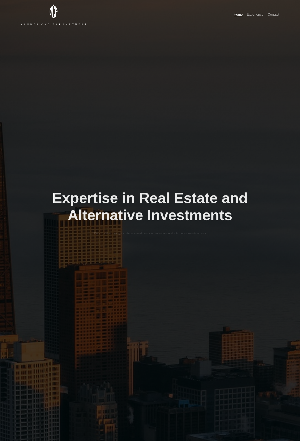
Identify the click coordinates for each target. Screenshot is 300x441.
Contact (273, 14)
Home (238, 14)
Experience (255, 14)
